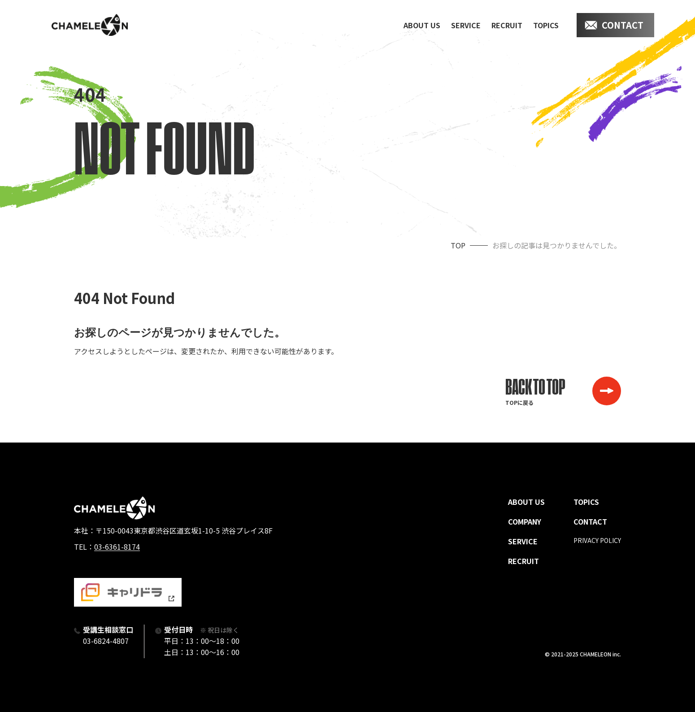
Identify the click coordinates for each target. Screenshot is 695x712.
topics (546, 25)
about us (422, 25)
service (466, 25)
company (524, 521)
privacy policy (597, 540)
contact (622, 24)
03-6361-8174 (117, 546)
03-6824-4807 (106, 640)
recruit (506, 25)
